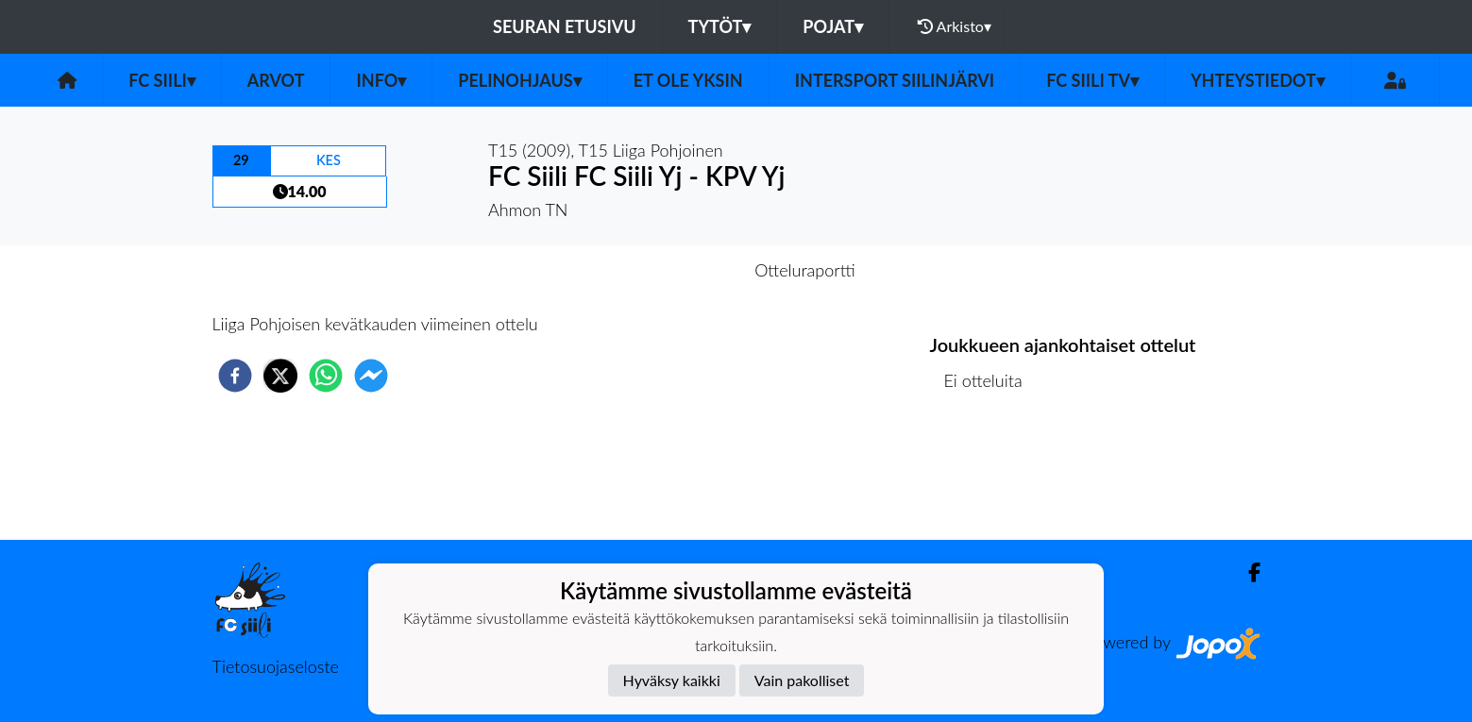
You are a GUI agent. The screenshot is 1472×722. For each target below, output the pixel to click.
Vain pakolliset (802, 680)
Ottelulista (990, 476)
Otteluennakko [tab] (670, 270)
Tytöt (720, 26)
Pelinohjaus (519, 80)
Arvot (276, 80)
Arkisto (954, 26)
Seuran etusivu (564, 26)
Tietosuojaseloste (275, 666)
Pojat (833, 26)
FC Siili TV (1092, 80)
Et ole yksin (688, 80)
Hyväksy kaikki (671, 680)
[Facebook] (1247, 572)
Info (381, 80)
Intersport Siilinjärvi (895, 80)
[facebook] (235, 376)
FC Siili (161, 80)
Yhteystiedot (1258, 80)
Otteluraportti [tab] (804, 270)
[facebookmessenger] (371, 376)
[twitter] (280, 376)
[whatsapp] (326, 376)
